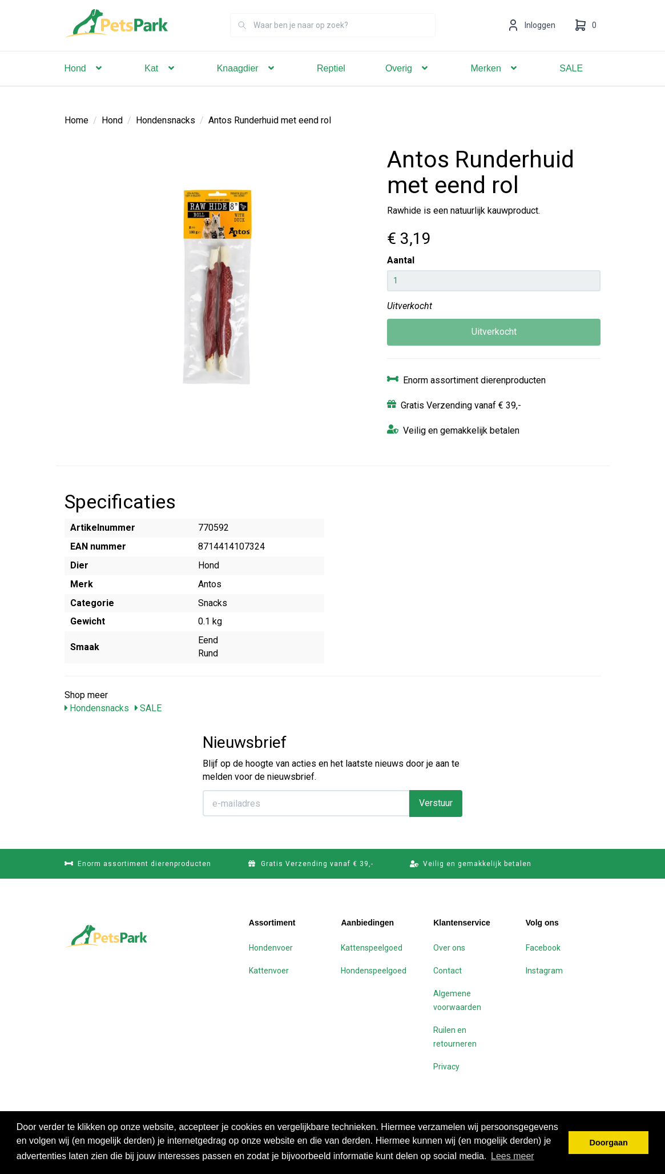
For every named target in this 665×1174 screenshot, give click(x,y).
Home (76, 120)
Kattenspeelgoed (371, 947)
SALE (571, 84)
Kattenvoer (269, 970)
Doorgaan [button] (609, 1142)
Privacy (446, 1066)
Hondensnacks (165, 120)
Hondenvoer (271, 947)
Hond (85, 84)
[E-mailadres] (306, 803)
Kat (160, 84)
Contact (447, 970)
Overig (408, 84)
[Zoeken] (242, 41)
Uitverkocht (494, 331)
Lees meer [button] (512, 1156)
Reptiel (331, 84)
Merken (494, 84)
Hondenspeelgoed (373, 970)
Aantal (400, 260)
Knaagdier (247, 84)
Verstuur (436, 803)
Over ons (449, 947)
